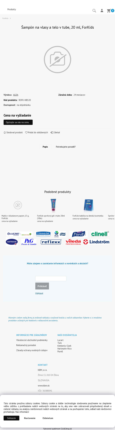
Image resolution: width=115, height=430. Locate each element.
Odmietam (48, 418)
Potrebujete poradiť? (66, 146)
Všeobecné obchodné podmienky (31, 340)
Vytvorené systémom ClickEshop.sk (57, 428)
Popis (45, 146)
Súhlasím (11, 418)
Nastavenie (29, 418)
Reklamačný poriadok (26, 345)
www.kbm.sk (44, 385)
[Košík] (108, 11)
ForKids (5, 18)
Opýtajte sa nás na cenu (17, 122)
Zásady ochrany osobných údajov (31, 350)
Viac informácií (22, 411)
